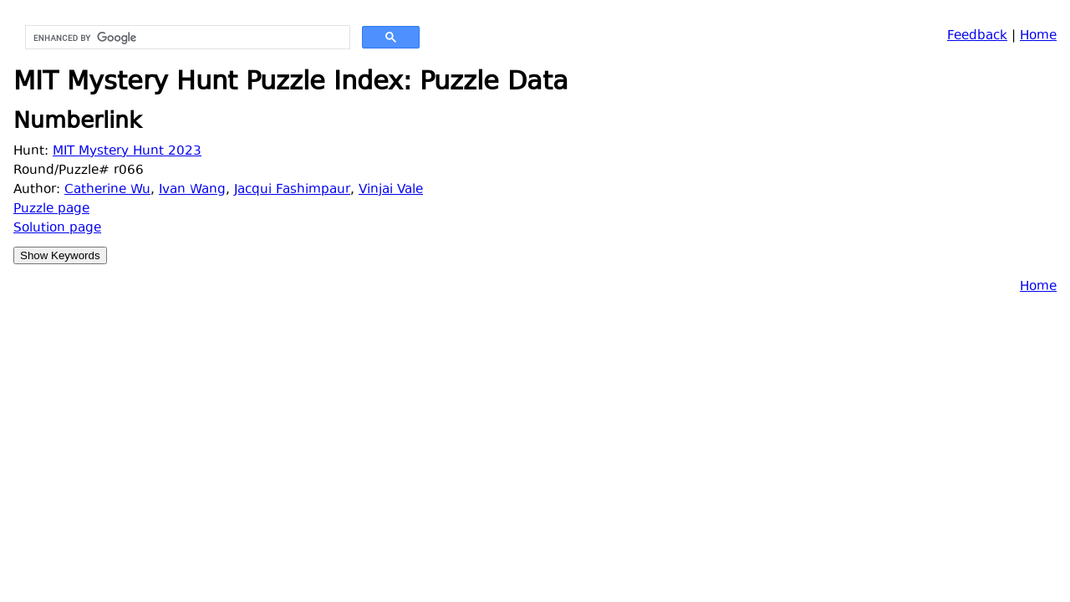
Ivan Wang (192, 190)
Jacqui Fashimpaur (292, 190)
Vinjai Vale (391, 190)
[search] (186, 37)
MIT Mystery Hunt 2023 (127, 151)
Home (1038, 36)
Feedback (977, 36)
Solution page (57, 228)
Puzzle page (51, 209)
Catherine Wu (107, 190)
